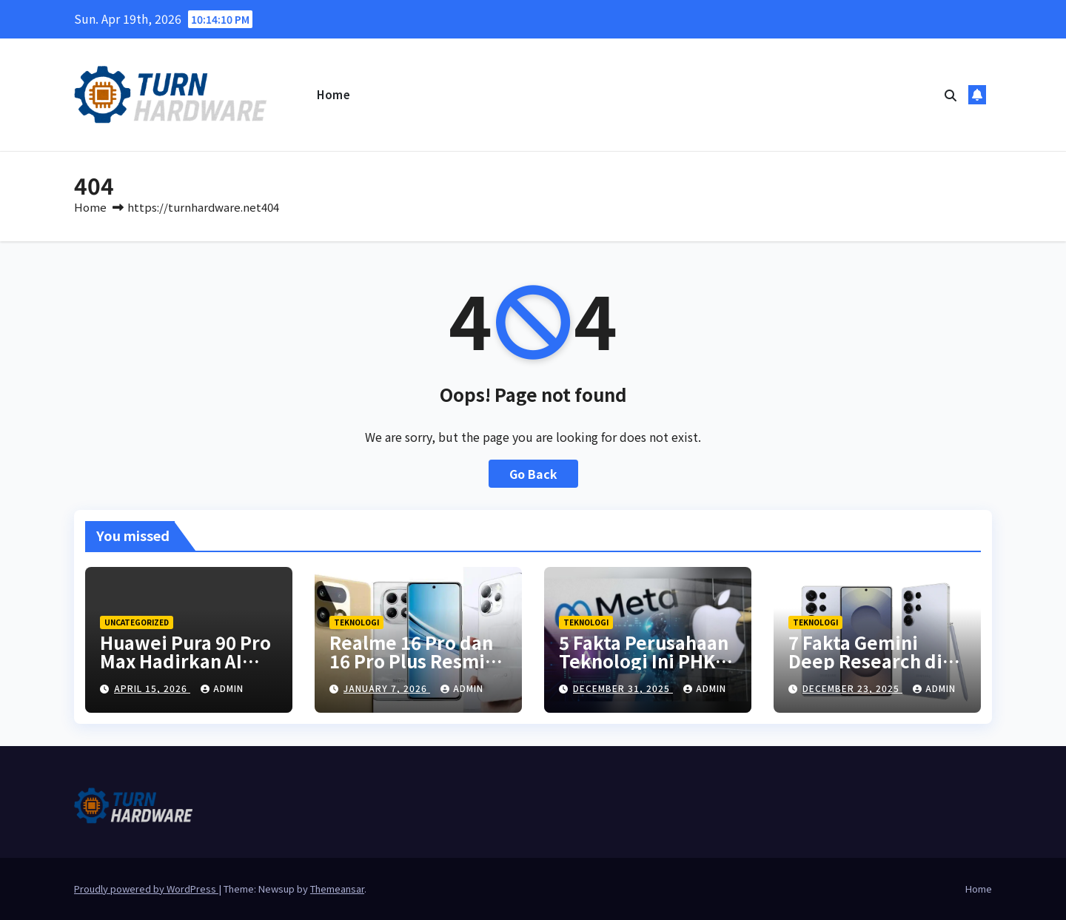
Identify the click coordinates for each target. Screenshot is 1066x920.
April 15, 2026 (152, 688)
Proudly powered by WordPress (146, 889)
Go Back (533, 474)
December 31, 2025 (623, 688)
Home (333, 94)
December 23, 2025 (852, 688)
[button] (950, 95)
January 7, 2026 (386, 688)
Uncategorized (136, 622)
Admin (222, 688)
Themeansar (337, 889)
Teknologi (356, 622)
